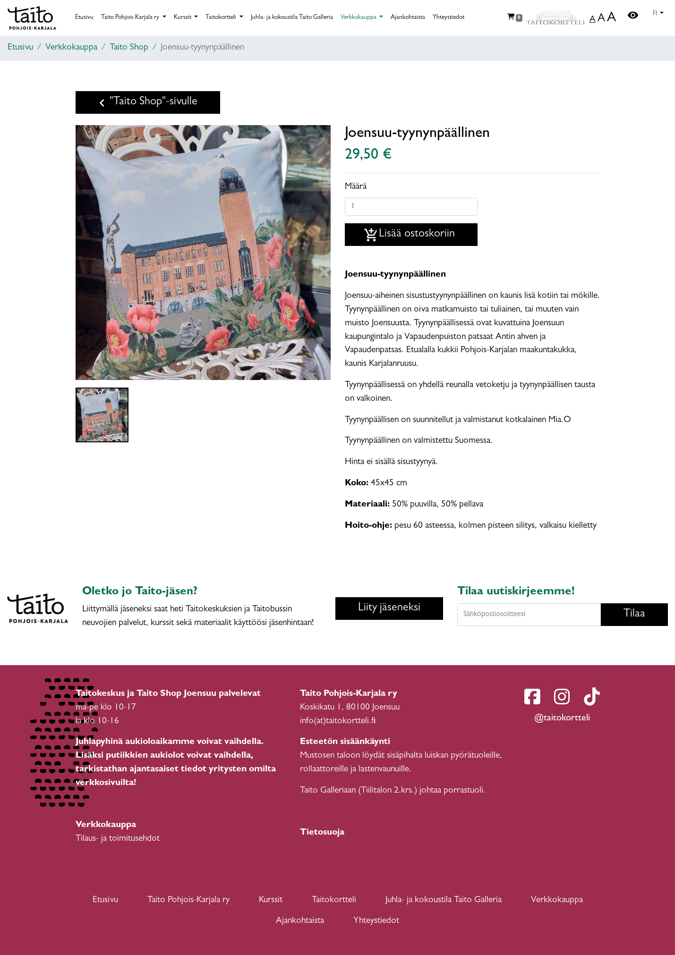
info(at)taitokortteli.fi (338, 721)
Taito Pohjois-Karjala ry (188, 900)
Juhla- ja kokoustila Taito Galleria (292, 18)
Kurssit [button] (183, 18)
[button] (658, 14)
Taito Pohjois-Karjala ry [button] (131, 18)
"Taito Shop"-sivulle (145, 102)
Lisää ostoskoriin (409, 235)
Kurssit (270, 900)
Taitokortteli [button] (221, 18)
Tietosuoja (322, 832)
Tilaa (634, 614)
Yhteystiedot (448, 18)
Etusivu (84, 18)
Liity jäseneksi (389, 608)
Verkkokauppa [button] (359, 18)
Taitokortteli (334, 900)
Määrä (356, 187)
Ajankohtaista (408, 18)
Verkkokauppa (71, 47)
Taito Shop (129, 47)
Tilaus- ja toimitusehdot (118, 839)
